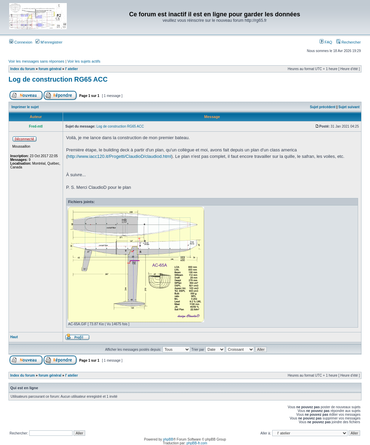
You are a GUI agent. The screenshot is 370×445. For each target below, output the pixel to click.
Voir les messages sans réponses (36, 61)
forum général (49, 69)
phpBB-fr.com (197, 443)
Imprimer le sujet (25, 107)
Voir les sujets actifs (84, 61)
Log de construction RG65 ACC (58, 79)
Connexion (20, 42)
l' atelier (71, 69)
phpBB (168, 439)
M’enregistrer (48, 42)
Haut (14, 337)
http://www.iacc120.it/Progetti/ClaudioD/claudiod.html (119, 156)
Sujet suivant (348, 107)
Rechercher (348, 42)
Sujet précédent (323, 107)
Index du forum (22, 69)
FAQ (326, 42)
